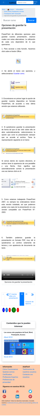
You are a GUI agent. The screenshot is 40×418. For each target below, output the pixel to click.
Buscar (31, 20)
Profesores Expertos (10, 377)
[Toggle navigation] (3, 2)
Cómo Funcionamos (10, 369)
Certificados (7, 374)
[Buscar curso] (24, 2)
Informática (19, 9)
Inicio (3, 9)
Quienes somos (9, 372)
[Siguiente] (29, 299)
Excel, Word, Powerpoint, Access (14, 11)
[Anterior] (12, 299)
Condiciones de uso (12, 403)
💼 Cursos (10, 9)
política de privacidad (25, 403)
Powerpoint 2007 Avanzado (12, 13)
